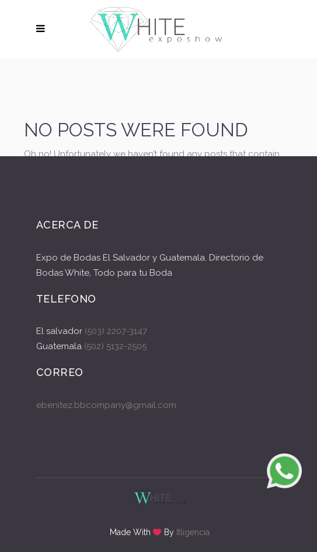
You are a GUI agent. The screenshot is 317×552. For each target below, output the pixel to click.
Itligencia (193, 532)
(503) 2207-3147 (116, 331)
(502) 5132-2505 (114, 346)
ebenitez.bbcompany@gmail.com (106, 405)
